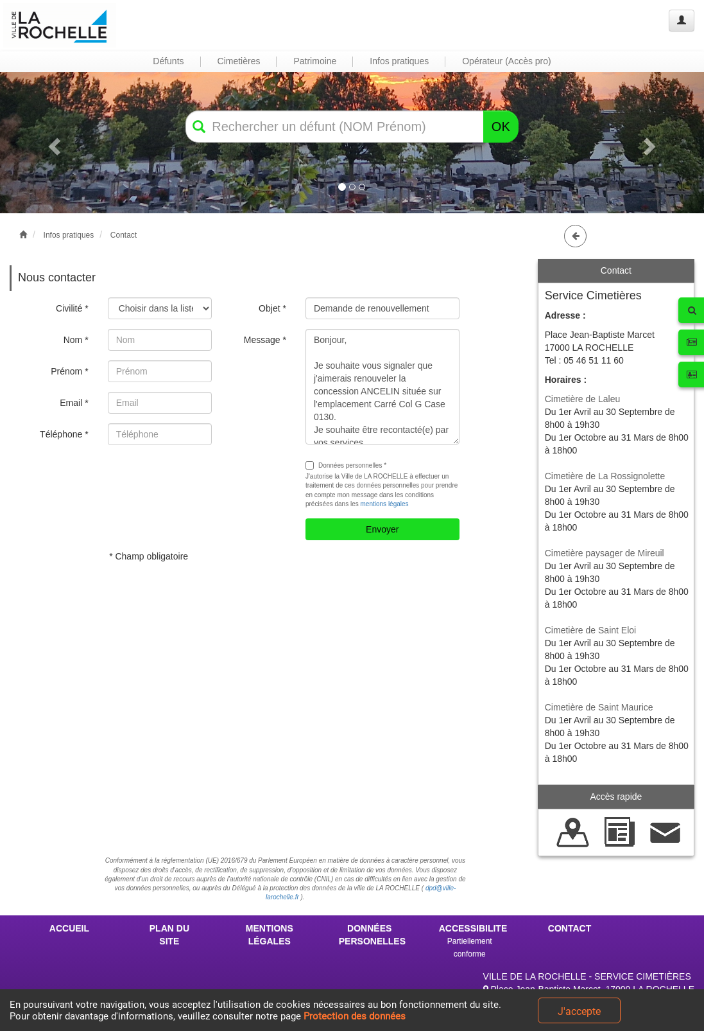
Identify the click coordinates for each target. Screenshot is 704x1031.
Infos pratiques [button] (399, 61)
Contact (123, 235)
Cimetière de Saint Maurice (599, 707)
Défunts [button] (168, 61)
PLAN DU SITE (169, 934)
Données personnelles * (345, 465)
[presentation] (205, 480)
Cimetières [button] (239, 61)
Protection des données (355, 1016)
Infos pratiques (69, 235)
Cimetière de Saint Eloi (590, 630)
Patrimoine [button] (314, 61)
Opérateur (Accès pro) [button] (506, 61)
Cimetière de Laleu (583, 399)
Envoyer (382, 529)
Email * (74, 403)
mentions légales (385, 503)
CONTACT (569, 928)
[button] (53, 142)
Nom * (76, 340)
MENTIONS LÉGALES (269, 934)
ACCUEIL (69, 928)
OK (501, 126)
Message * (265, 340)
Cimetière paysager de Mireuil (604, 553)
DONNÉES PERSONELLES (372, 934)
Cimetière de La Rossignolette (605, 476)
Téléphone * (64, 434)
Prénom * (69, 371)
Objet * (272, 308)
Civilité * (72, 308)
